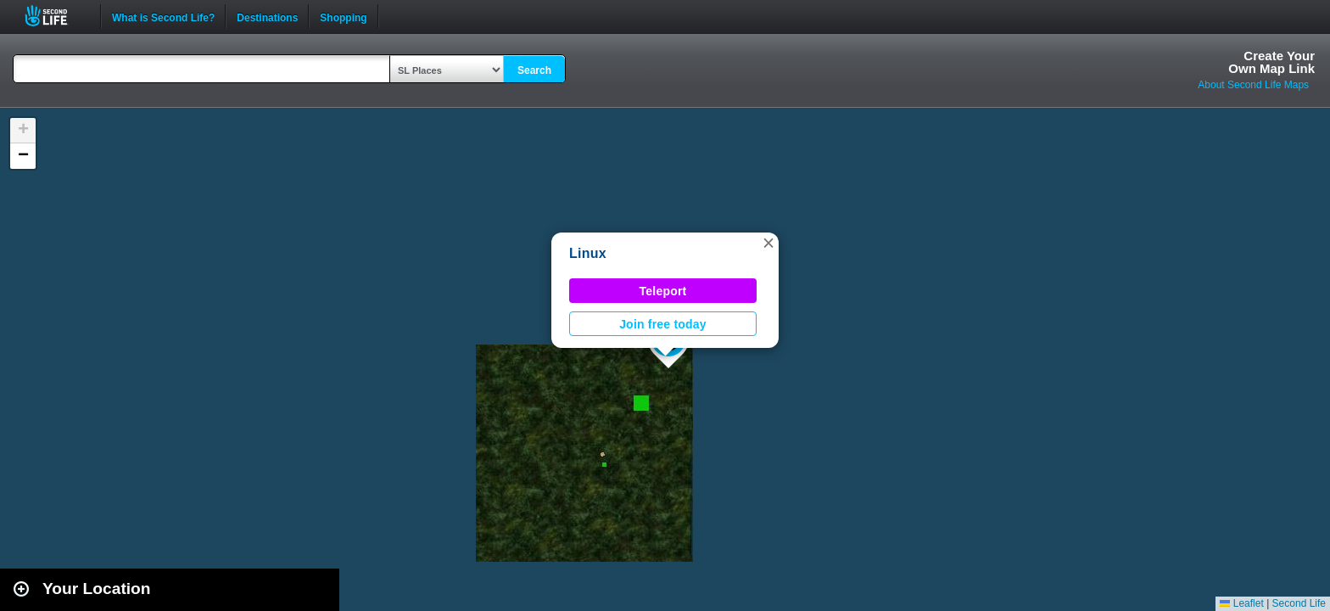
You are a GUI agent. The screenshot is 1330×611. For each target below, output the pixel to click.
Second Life (55, 15)
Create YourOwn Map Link (1271, 62)
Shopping (343, 16)
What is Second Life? (163, 16)
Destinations (267, 16)
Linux (587, 253)
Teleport (663, 291)
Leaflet (1241, 603)
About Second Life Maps (1253, 85)
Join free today (663, 324)
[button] (768, 243)
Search (534, 70)
